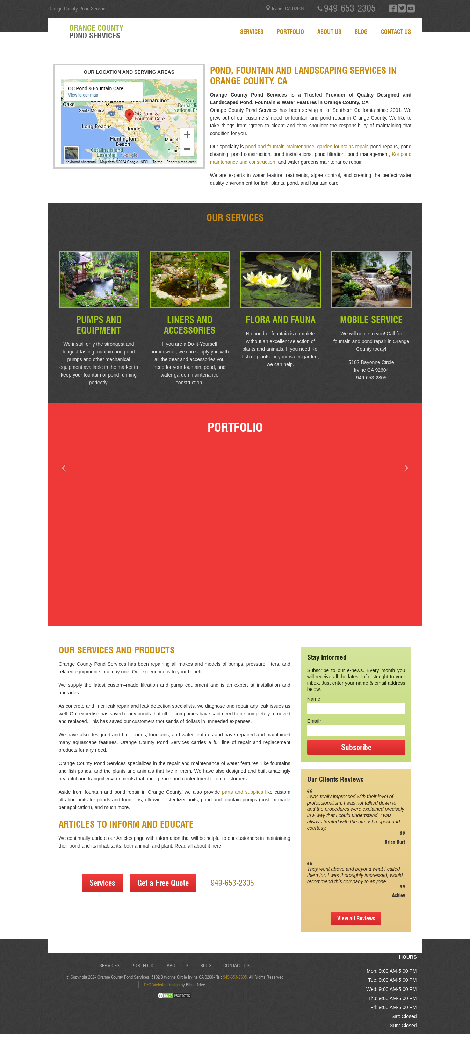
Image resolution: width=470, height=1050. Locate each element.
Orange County (96, 32)
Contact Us (396, 31)
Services (251, 31)
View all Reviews (356, 918)
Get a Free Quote (163, 882)
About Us (329, 31)
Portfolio (290, 31)
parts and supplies (242, 792)
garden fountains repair (342, 146)
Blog (361, 31)
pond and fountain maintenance (279, 146)
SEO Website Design (162, 984)
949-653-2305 (350, 8)
